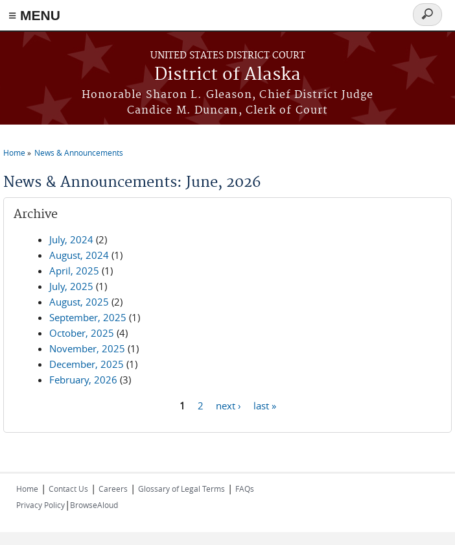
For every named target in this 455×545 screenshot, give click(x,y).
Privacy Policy (40, 505)
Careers (113, 488)
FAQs (244, 488)
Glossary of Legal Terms (181, 488)
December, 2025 (86, 363)
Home (14, 152)
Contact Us (68, 488)
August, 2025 (79, 301)
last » (264, 404)
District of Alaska (227, 75)
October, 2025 (81, 332)
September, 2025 (87, 317)
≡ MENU (34, 15)
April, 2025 (74, 270)
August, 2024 (79, 254)
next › (228, 404)
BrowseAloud (94, 505)
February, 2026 (83, 379)
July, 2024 (71, 239)
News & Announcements (78, 152)
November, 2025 (87, 348)
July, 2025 (71, 286)
